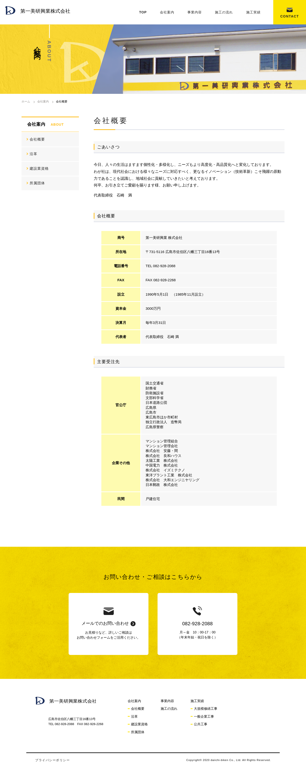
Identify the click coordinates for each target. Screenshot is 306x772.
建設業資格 (39, 168)
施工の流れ (224, 12)
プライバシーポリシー (52, 760)
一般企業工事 (204, 716)
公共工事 (200, 724)
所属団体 (37, 183)
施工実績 (253, 12)
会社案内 (167, 12)
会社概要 (37, 139)
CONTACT (289, 16)
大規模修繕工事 (205, 708)
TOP (143, 12)
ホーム (26, 101)
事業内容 (194, 12)
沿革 (33, 154)
